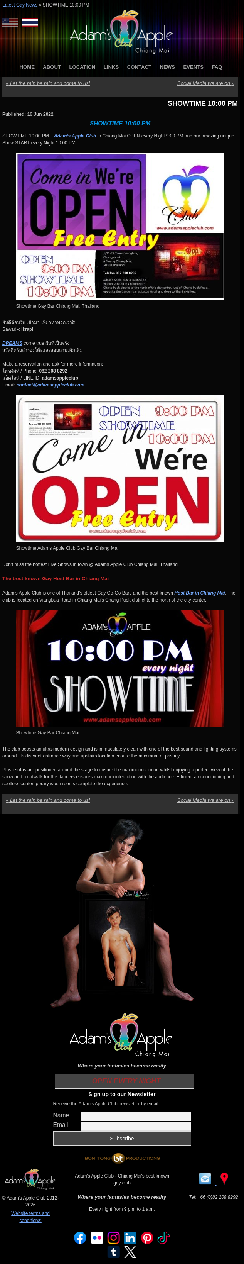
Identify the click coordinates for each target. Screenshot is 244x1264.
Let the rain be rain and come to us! (48, 83)
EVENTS (193, 67)
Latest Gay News (19, 5)
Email (60, 1125)
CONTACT (139, 67)
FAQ (217, 67)
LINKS (111, 67)
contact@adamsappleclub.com (50, 385)
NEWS (167, 67)
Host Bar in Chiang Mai (199, 593)
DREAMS (12, 343)
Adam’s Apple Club (75, 136)
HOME (27, 67)
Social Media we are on (205, 83)
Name (61, 1115)
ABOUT (52, 67)
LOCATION (82, 67)
